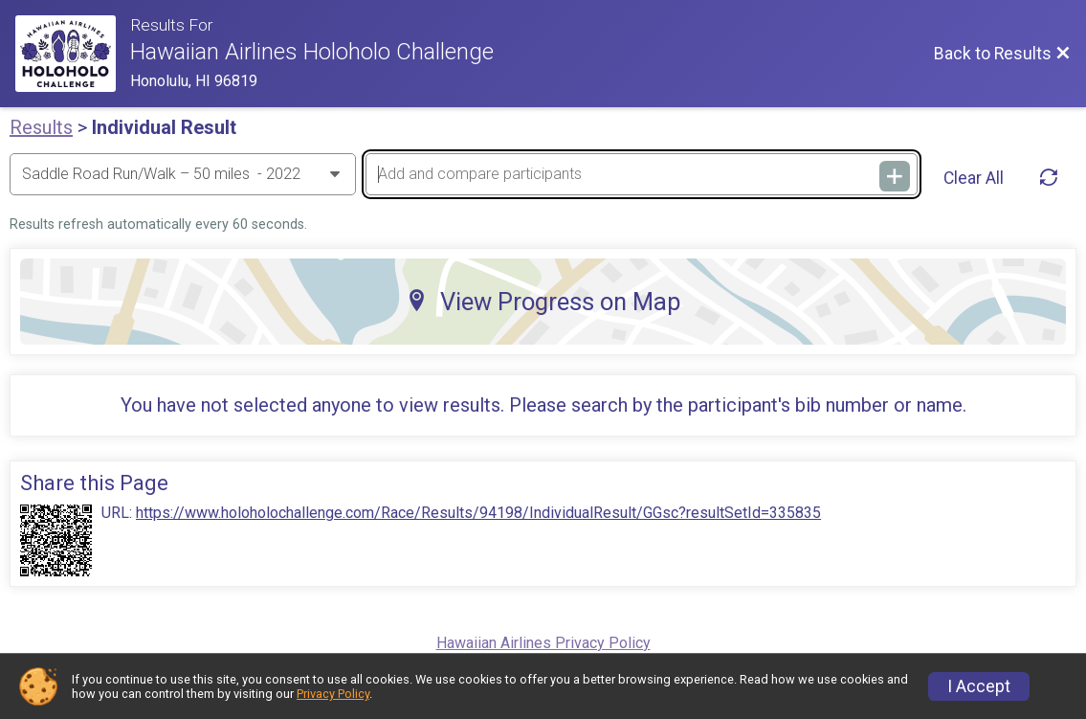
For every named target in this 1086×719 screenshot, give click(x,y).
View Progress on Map (543, 301)
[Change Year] (183, 174)
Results (41, 127)
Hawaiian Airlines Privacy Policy (543, 643)
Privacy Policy (333, 693)
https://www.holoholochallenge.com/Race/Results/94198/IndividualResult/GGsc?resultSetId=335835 (478, 513)
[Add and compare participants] (642, 174)
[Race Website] (72, 53)
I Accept (978, 686)
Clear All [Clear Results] (973, 178)
